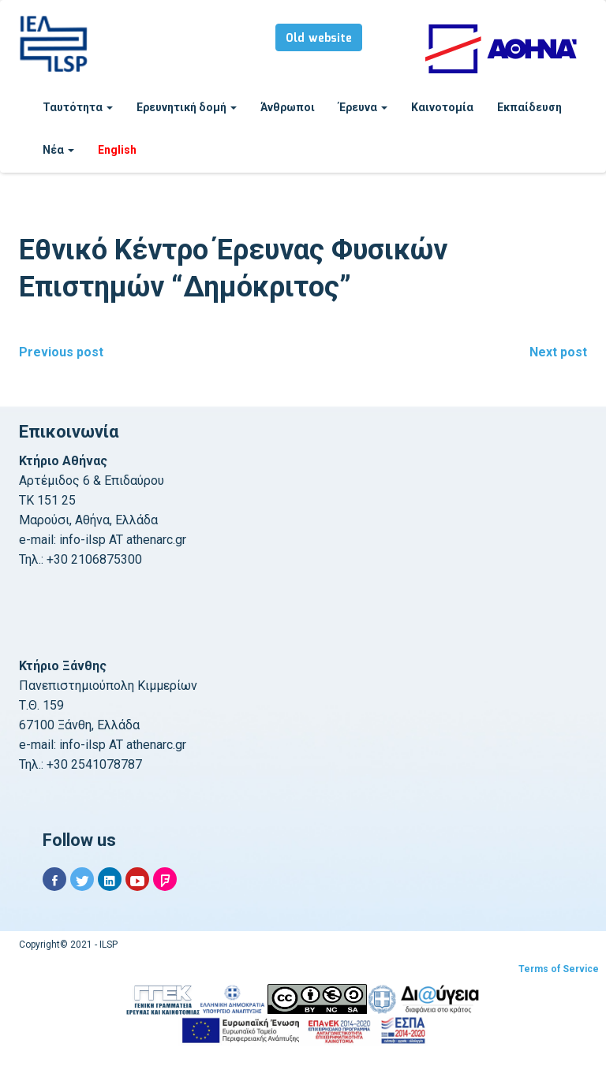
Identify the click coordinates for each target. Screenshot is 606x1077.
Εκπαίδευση (529, 107)
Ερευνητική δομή (187, 107)
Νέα (58, 149)
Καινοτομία (442, 107)
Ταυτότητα (78, 107)
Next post (558, 352)
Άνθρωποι (287, 107)
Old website (319, 38)
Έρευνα (363, 107)
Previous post (61, 352)
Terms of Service (558, 969)
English (117, 149)
